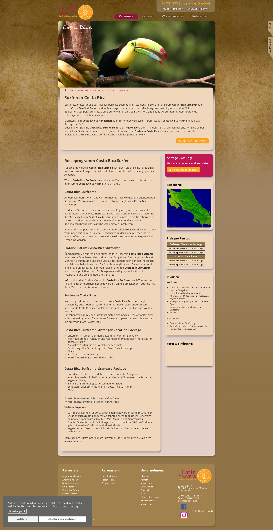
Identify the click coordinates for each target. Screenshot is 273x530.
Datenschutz (147, 486)
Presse (205, 9)
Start (166, 9)
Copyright (145, 490)
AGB (143, 493)
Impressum (146, 483)
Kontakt (192, 9)
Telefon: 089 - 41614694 (188, 3)
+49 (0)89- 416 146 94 (191, 495)
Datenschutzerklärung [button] (65, 506)
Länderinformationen (151, 497)
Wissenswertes (173, 16)
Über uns (178, 9)
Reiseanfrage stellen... (183, 169)
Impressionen (147, 504)
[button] (50, 506)
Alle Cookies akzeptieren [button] (62, 518)
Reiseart (148, 16)
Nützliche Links (148, 500)
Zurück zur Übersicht (194, 141)
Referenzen (200, 16)
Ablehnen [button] (22, 518)
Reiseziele (126, 16)
